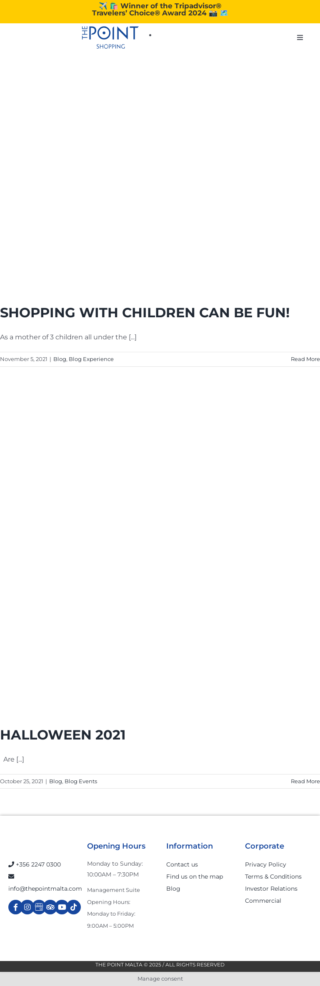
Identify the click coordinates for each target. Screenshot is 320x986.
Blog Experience (91, 359)
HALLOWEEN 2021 (63, 735)
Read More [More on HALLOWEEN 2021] (305, 781)
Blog (59, 359)
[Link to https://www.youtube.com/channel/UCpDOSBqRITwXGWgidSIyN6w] (62, 907)
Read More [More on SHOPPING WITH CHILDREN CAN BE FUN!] (305, 359)
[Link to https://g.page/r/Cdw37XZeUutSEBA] (39, 907)
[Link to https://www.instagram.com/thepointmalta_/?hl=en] (27, 907)
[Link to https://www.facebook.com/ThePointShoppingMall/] (15, 907)
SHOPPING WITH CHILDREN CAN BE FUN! (145, 312)
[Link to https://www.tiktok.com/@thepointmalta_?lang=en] (73, 907)
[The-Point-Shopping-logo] (110, 37)
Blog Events (81, 781)
